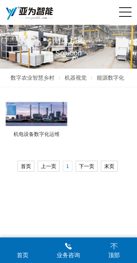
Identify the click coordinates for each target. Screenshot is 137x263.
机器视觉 (76, 78)
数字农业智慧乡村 (32, 78)
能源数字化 (110, 78)
